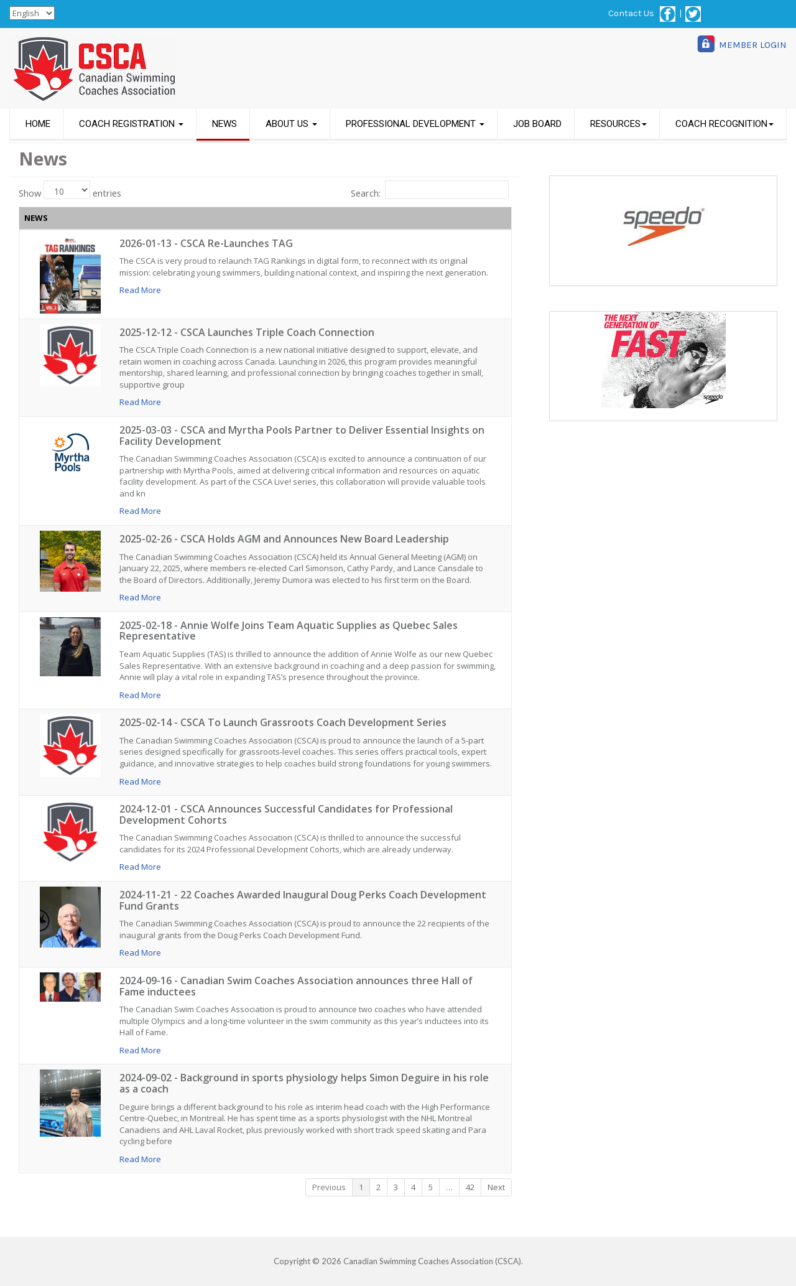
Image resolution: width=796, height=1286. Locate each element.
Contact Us (631, 13)
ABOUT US (291, 123)
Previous (329, 1187)
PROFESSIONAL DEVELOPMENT (415, 123)
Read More (140, 290)
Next (497, 1187)
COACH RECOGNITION (724, 123)
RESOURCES (618, 123)
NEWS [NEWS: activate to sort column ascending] (36, 217)
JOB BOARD (537, 123)
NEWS (224, 123)
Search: (430, 189)
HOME (37, 123)
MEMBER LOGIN (753, 44)
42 (470, 1187)
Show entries (70, 189)
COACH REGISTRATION (131, 123)
